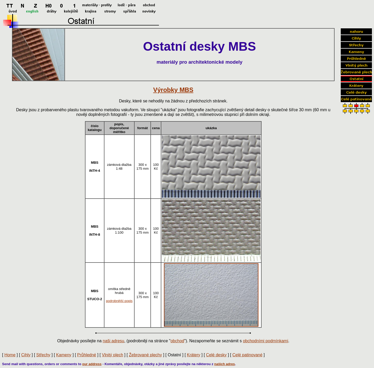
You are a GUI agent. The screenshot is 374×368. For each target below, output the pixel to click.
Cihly (26, 355)
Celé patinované (247, 355)
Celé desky (216, 355)
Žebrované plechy (145, 355)
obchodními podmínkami (265, 341)
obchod (177, 341)
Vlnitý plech (112, 355)
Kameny (63, 355)
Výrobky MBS (173, 89)
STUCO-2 (94, 299)
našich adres (224, 364)
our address (91, 364)
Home (10, 355)
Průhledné (86, 355)
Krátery (194, 355)
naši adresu (113, 341)
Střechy (43, 355)
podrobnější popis (119, 301)
